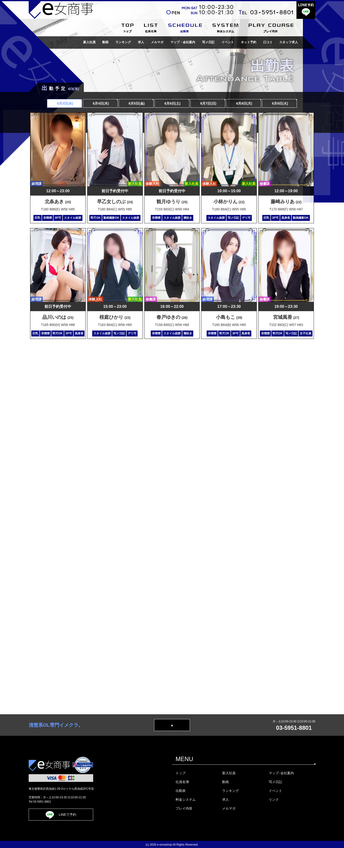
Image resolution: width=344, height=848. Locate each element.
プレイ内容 (184, 808)
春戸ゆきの (172, 317)
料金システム (186, 799)
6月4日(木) (100, 103)
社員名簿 (182, 782)
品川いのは (57, 317)
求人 (141, 42)
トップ (181, 773)
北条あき (58, 201)
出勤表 (181, 791)
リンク (274, 799)
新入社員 (89, 42)
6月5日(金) (136, 103)
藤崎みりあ (286, 201)
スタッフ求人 (289, 42)
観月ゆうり (172, 201)
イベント (227, 42)
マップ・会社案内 (182, 42)
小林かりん (229, 201)
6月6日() (172, 103)
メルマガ (157, 42)
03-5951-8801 (294, 728)
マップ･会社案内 (281, 773)
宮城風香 (286, 317)
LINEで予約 (61, 814)
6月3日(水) (64, 103)
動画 (105, 42)
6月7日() (207, 103)
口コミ (268, 42)
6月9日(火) (279, 103)
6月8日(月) (243, 103)
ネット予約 (248, 42)
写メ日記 (208, 42)
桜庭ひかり (114, 317)
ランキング (123, 42)
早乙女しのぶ (115, 201)
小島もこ (229, 317)
